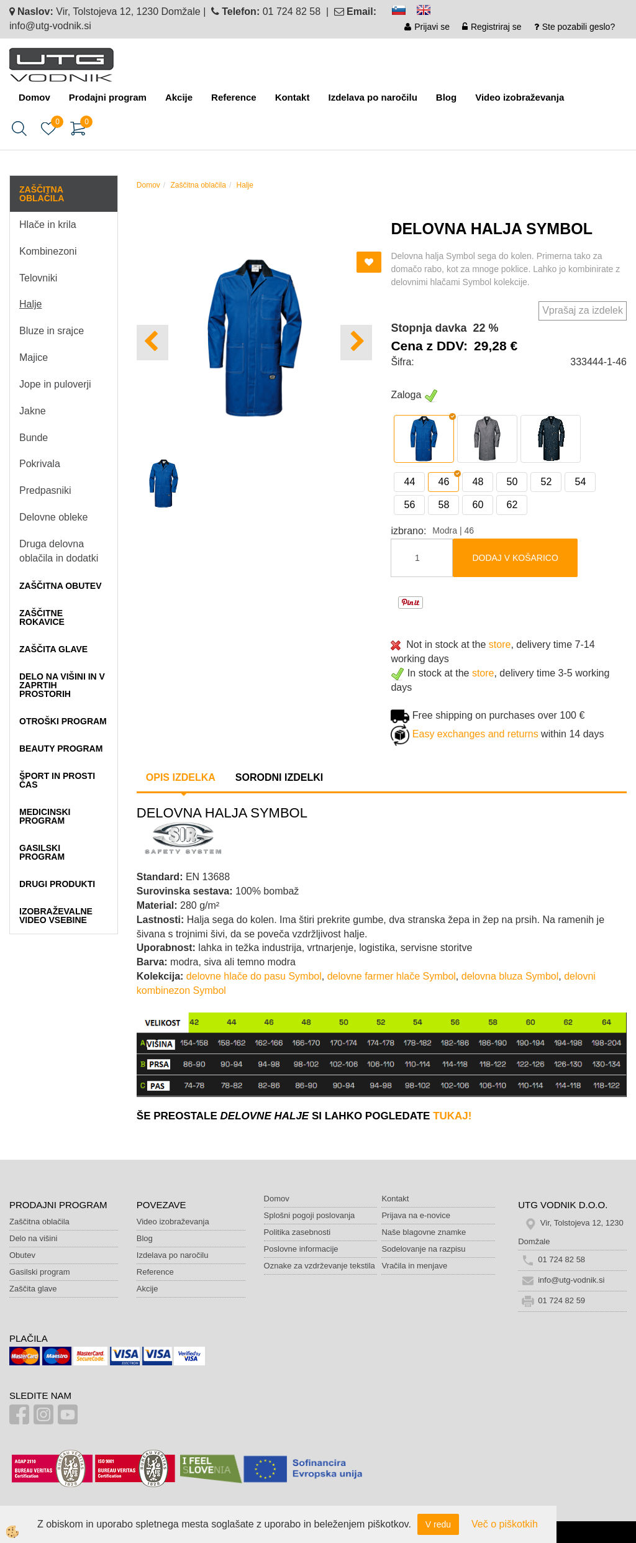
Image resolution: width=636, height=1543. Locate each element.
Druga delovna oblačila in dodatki (58, 551)
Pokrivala (39, 463)
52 (546, 481)
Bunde (33, 437)
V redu (438, 1524)
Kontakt (292, 97)
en (429, 12)
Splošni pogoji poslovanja (309, 1215)
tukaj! (452, 1116)
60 (477, 504)
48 (477, 481)
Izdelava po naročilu (372, 97)
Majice (33, 357)
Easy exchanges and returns (475, 734)
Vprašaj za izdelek (582, 310)
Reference (234, 97)
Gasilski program (39, 1272)
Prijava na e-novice (415, 1215)
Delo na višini (33, 1238)
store (500, 644)
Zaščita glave (33, 1288)
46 (443, 481)
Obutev (22, 1255)
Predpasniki (45, 490)
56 (409, 504)
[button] (356, 342)
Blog (446, 97)
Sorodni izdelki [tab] (279, 777)
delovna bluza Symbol (510, 976)
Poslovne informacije (301, 1249)
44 (409, 481)
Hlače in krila (47, 224)
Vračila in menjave (414, 1265)
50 (511, 481)
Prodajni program (108, 97)
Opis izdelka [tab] (181, 777)
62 (511, 504)
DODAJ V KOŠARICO (515, 558)
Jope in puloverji (55, 384)
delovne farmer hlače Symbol (391, 976)
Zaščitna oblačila (197, 185)
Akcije (179, 97)
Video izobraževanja (519, 97)
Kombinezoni (48, 251)
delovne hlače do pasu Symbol (254, 976)
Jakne (32, 411)
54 (580, 481)
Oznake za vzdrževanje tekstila (319, 1265)
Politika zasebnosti (297, 1232)
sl (404, 12)
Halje (30, 304)
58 (443, 504)
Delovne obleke (53, 517)
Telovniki (38, 278)
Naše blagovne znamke (423, 1232)
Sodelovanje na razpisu (423, 1249)
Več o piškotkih (504, 1524)
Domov (34, 97)
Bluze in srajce (51, 330)
